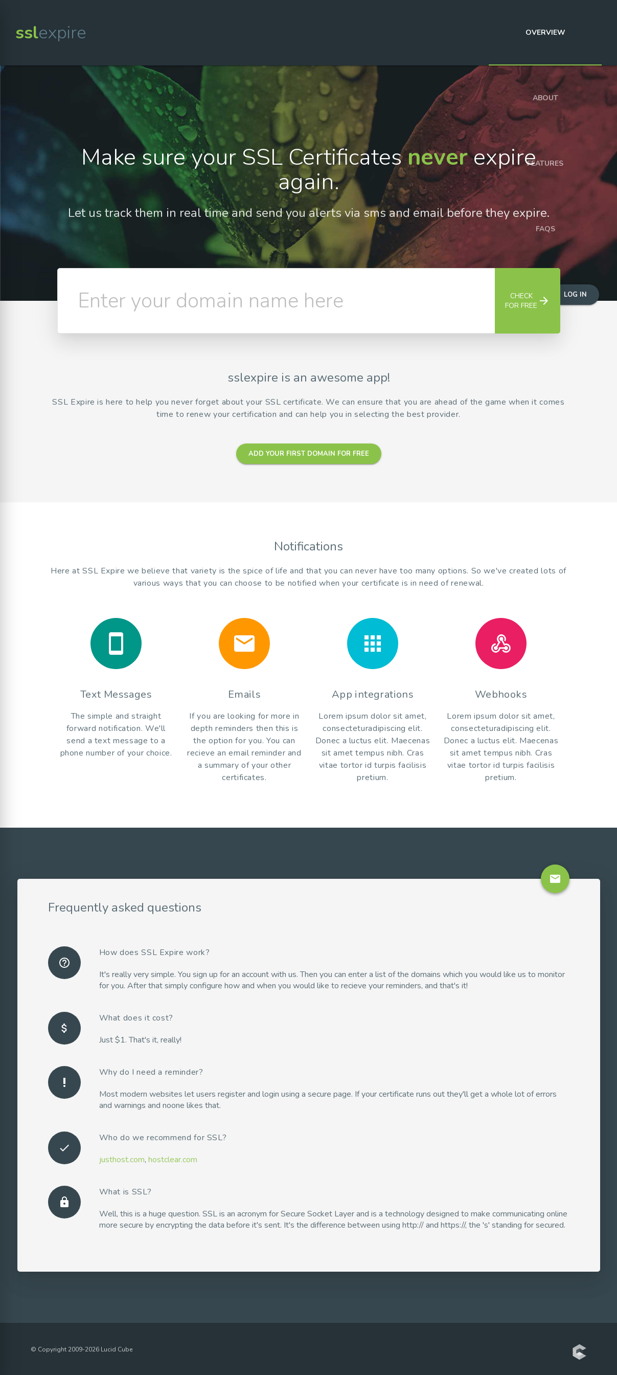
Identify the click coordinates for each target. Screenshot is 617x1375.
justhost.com (122, 1159)
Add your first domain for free (308, 453)
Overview (545, 32)
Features (545, 163)
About (545, 98)
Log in (575, 294)
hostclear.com (172, 1159)
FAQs (545, 229)
